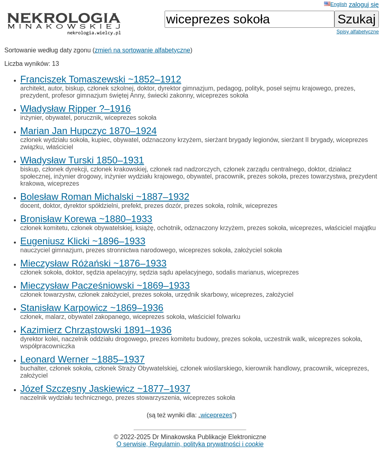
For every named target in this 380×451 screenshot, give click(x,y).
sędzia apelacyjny (111, 272)
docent (29, 205)
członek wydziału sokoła (54, 139)
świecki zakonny (170, 95)
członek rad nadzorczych (185, 169)
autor (55, 88)
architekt (32, 88)
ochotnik (169, 228)
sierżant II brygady (307, 139)
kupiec (101, 139)
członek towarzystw (47, 294)
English (335, 4)
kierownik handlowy (272, 368)
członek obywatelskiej (101, 228)
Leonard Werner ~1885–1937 (82, 359)
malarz (54, 316)
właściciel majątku (350, 228)
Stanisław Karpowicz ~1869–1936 (91, 307)
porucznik (87, 117)
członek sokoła (41, 272)
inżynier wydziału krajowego (143, 176)
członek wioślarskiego (211, 368)
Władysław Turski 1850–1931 (82, 160)
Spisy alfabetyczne (357, 32)
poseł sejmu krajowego (299, 88)
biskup (74, 88)
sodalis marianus (239, 272)
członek (31, 316)
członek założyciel (103, 294)
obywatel (57, 117)
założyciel (280, 294)
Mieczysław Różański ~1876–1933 (93, 263)
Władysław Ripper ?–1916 (75, 108)
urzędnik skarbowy (201, 294)
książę (145, 228)
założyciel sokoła (258, 250)
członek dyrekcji (64, 169)
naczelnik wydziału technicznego (66, 397)
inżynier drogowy (77, 176)
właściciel (59, 147)
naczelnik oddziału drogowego (103, 339)
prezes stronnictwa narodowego (130, 250)
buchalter (33, 368)
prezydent (34, 95)
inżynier (31, 117)
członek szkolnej (110, 88)
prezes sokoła (266, 176)
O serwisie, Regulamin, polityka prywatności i (190, 444)
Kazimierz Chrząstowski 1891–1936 (96, 329)
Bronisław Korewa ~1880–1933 (86, 218)
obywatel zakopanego (98, 316)
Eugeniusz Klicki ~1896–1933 (83, 241)
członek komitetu (43, 228)
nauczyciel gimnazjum (51, 250)
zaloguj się (364, 4)
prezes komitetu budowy (184, 339)
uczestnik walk (284, 339)
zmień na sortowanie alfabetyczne (142, 50)
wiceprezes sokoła (222, 95)
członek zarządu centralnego (263, 169)
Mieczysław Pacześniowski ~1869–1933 (105, 285)
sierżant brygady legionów (241, 139)
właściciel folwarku (214, 316)
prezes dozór (162, 205)
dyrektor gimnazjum (185, 88)
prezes (343, 88)
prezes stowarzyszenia (147, 397)
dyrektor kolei (39, 339)
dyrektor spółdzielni (90, 205)
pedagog (229, 88)
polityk (254, 88)
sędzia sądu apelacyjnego (175, 272)
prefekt (131, 205)
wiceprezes (63, 183)
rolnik (234, 205)
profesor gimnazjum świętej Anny (98, 95)
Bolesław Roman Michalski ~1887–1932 (104, 196)
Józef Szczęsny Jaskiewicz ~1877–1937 (105, 388)
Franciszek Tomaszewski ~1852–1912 (100, 79)
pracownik (229, 176)
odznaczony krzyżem (171, 139)
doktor (145, 88)
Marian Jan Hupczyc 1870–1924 (88, 130)
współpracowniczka (47, 346)
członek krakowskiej (118, 169)
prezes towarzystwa (318, 176)
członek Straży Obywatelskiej (136, 368)
